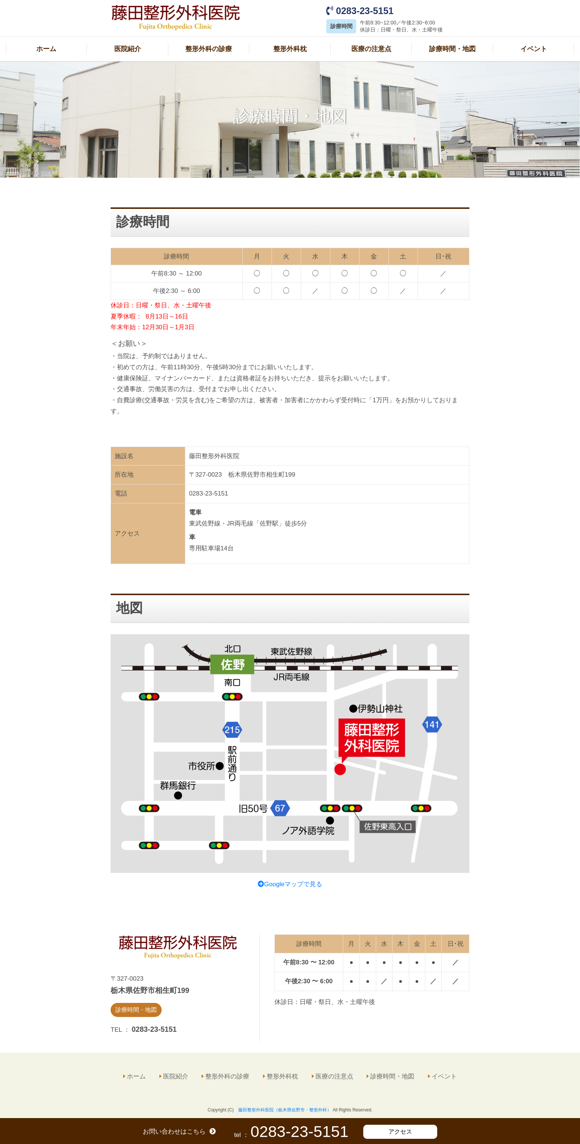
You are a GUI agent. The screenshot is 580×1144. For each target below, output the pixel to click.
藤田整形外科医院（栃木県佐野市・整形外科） (284, 1108)
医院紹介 (127, 48)
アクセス (400, 1131)
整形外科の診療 (208, 48)
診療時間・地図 (452, 48)
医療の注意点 (371, 48)
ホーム (46, 48)
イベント (533, 48)
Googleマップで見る (290, 883)
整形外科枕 (290, 48)
